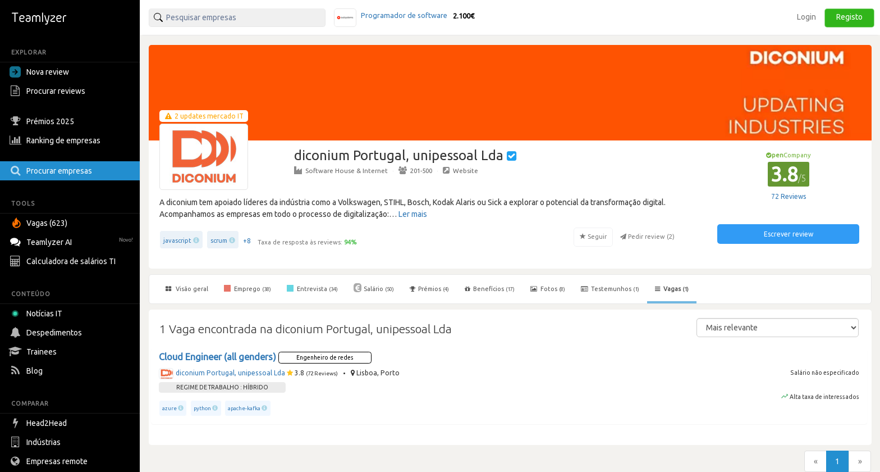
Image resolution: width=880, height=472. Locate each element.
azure (169, 408)
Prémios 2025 (43, 121)
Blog (27, 370)
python (202, 408)
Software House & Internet (341, 170)
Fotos (547, 288)
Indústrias (36, 442)
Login (806, 16)
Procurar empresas (52, 170)
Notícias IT (37, 313)
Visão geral (187, 288)
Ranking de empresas (56, 140)
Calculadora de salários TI (64, 261)
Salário (374, 287)
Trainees (34, 351)
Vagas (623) (39, 223)
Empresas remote (50, 461)
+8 (247, 240)
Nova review (39, 72)
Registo (849, 16)
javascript (177, 240)
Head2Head (39, 423)
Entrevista (312, 288)
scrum (218, 240)
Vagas (672, 288)
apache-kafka (244, 408)
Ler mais (412, 214)
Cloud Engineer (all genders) (217, 357)
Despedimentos (47, 332)
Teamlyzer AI (72, 240)
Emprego (247, 288)
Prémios (429, 288)
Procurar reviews (48, 91)
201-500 (415, 170)
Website (460, 170)
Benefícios (490, 288)
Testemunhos (610, 288)
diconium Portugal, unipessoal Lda (230, 372)
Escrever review (788, 234)
